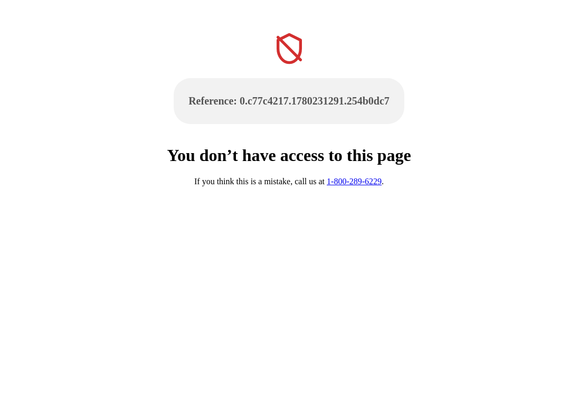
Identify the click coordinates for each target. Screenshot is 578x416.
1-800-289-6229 (354, 181)
